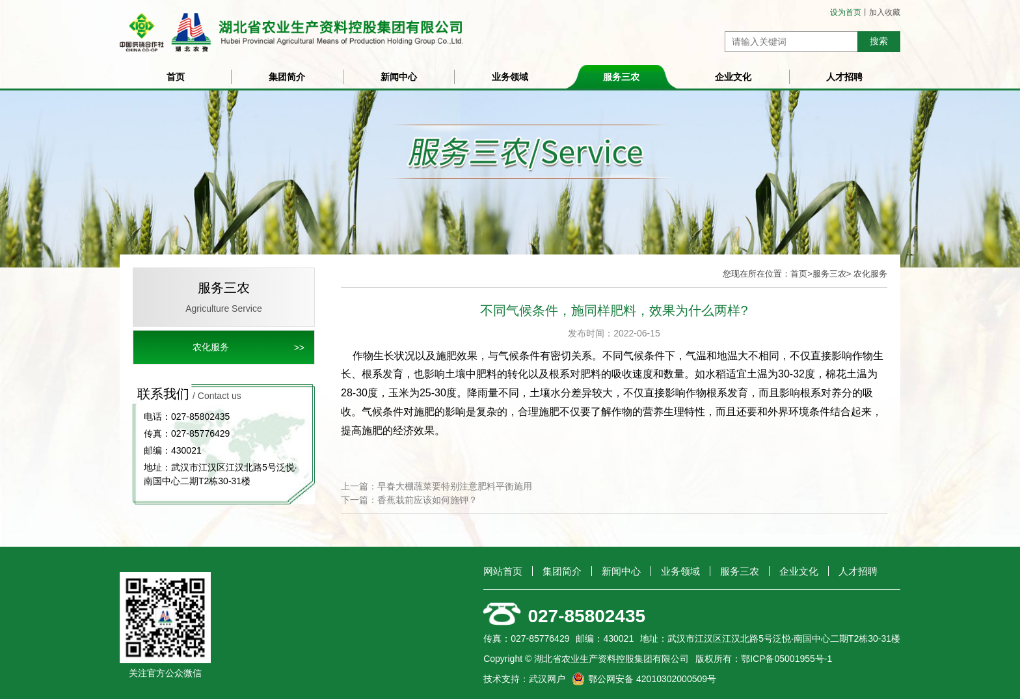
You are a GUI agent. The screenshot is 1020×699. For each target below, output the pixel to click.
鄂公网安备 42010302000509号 (652, 679)
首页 (176, 77)
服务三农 (621, 77)
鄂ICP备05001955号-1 (786, 658)
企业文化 (733, 77)
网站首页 (502, 571)
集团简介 (287, 77)
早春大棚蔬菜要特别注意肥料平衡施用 (454, 486)
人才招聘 (844, 77)
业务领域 (510, 77)
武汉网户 (547, 679)
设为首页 (845, 12)
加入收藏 (884, 12)
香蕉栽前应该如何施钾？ (427, 500)
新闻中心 (399, 77)
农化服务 (211, 347)
